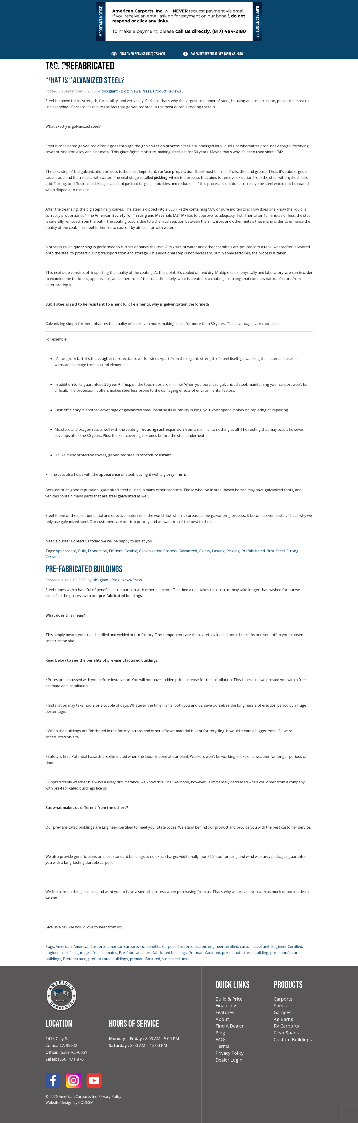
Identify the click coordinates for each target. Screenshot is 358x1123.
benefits (153, 946)
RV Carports (287, 1027)
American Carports (90, 946)
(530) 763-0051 (156, 54)
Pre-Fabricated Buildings (83, 569)
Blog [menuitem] (267, 77)
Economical (97, 550)
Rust (270, 550)
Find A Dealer (230, 1027)
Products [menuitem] (125, 77)
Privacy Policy (109, 1096)
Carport (169, 946)
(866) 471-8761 (234, 54)
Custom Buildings (293, 1041)
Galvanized (188, 550)
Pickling (233, 550)
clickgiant (100, 579)
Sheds (280, 1006)
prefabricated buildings (108, 958)
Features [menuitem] (222, 77)
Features (225, 1013)
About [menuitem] (247, 77)
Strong (292, 550)
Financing (226, 1006)
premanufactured (145, 958)
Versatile (53, 556)
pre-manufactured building (245, 952)
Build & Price (229, 999)
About (222, 1020)
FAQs (221, 1041)
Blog (116, 579)
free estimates (104, 952)
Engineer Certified (286, 946)
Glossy (204, 550)
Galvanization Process (158, 550)
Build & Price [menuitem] (161, 77)
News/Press (131, 579)
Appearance (66, 550)
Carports (185, 946)
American (64, 946)
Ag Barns (283, 1020)
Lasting (218, 550)
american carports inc (126, 946)
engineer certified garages (68, 952)
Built (82, 550)
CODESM (86, 1102)
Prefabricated (253, 550)
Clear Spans (286, 1034)
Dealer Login (229, 1062)
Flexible (130, 550)
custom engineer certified (216, 946)
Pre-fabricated (131, 952)
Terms (223, 1048)
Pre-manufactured (204, 952)
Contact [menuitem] (290, 77)
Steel (280, 550)
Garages (283, 1013)
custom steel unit (254, 946)
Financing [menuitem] (194, 77)
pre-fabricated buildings (166, 952)
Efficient (116, 550)
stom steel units (175, 958)
